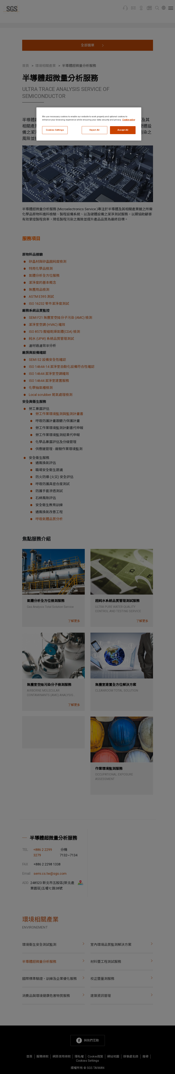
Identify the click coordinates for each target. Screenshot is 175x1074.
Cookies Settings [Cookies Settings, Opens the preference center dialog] (55, 130)
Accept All (122, 130)
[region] (88, 124)
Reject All (94, 130)
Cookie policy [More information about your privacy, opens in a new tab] (128, 119)
